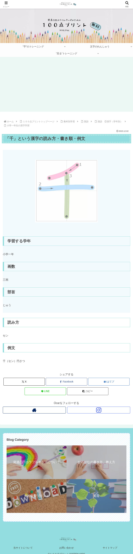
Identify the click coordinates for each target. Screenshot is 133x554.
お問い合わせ (66, 547)
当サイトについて (23, 547)
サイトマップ (110, 547)
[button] (87, 391)
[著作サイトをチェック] (34, 410)
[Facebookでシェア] (66, 382)
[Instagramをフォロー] (98, 410)
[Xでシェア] (24, 382)
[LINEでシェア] (45, 391)
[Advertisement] (66, 85)
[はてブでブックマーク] (109, 382)
